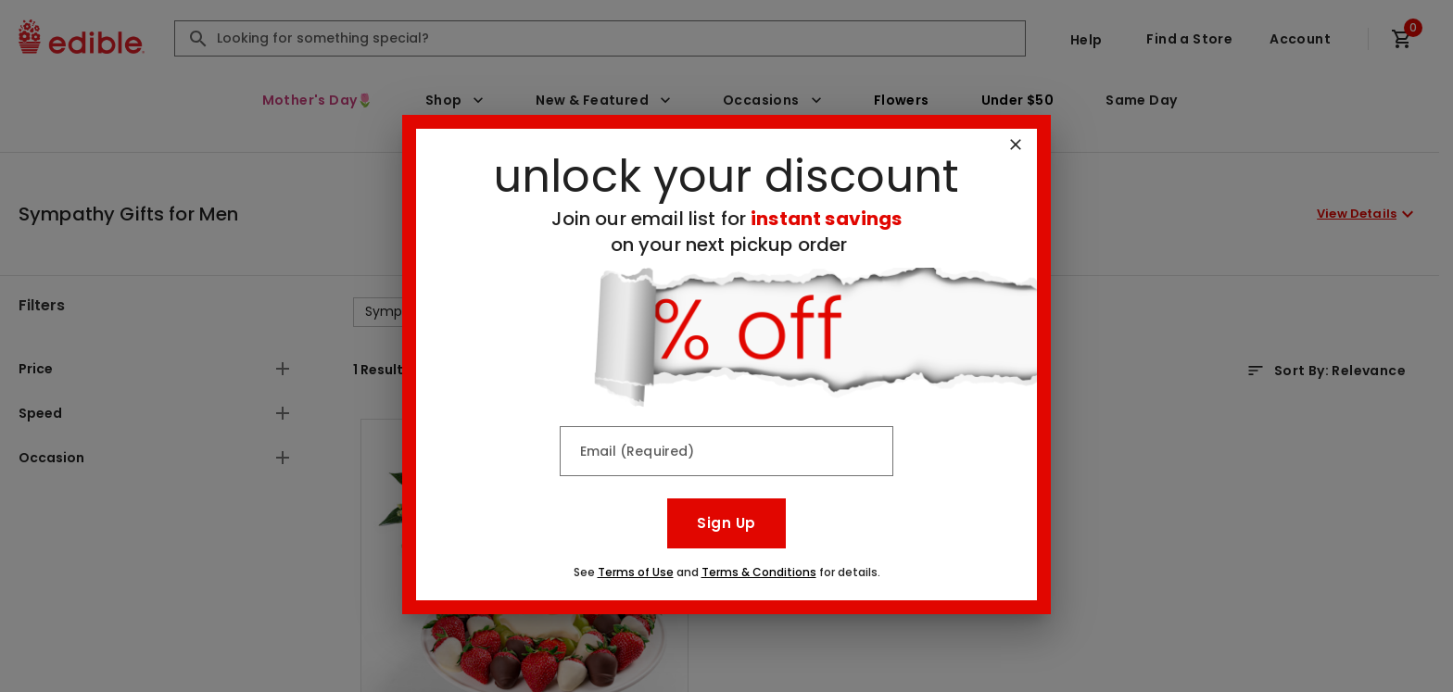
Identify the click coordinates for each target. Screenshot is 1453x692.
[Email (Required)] (726, 451)
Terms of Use (636, 572)
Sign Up (726, 523)
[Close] (1015, 144)
